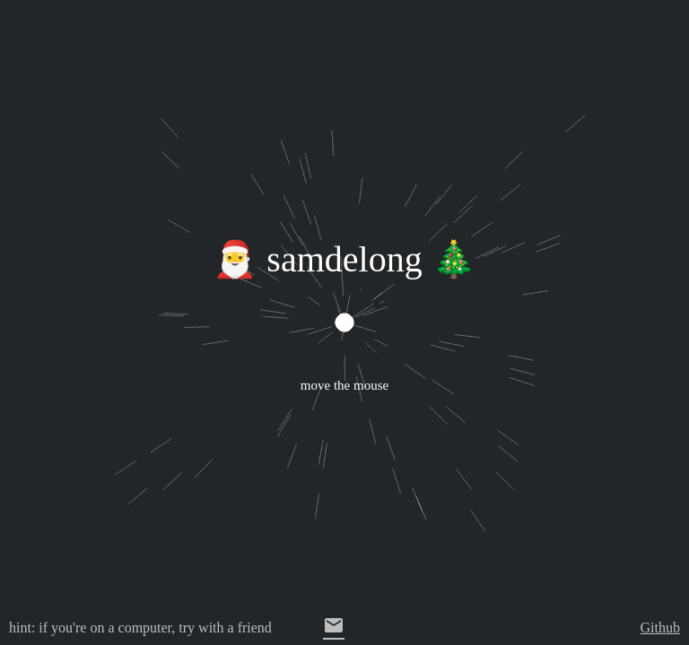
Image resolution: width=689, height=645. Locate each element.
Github (660, 627)
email (333, 625)
